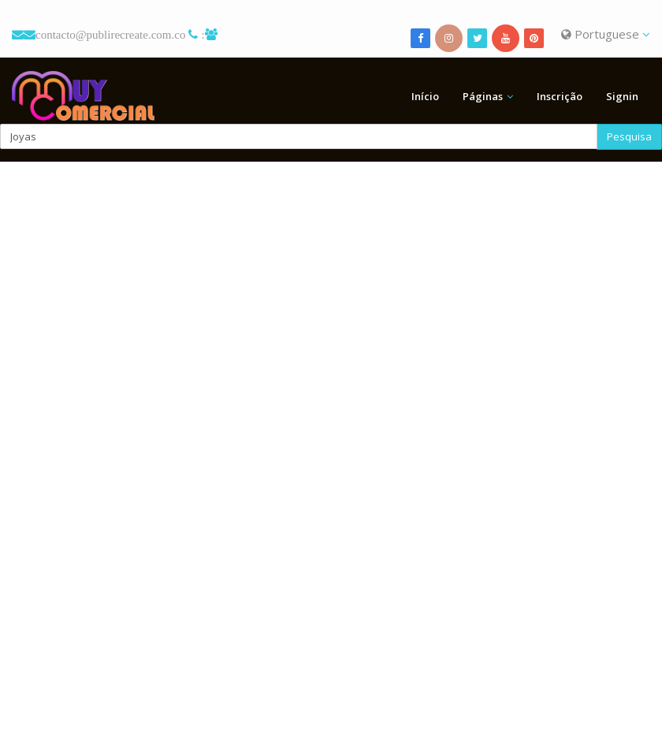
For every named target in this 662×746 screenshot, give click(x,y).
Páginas (483, 96)
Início (425, 96)
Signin (622, 96)
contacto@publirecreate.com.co (110, 34)
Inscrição (559, 96)
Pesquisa (629, 136)
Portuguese (605, 34)
